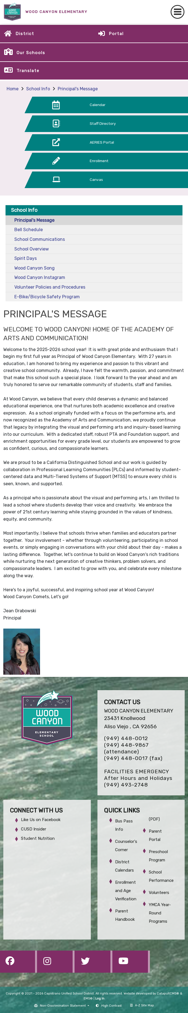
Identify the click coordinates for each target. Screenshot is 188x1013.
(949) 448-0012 (126, 738)
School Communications (39, 239)
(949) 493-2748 (126, 785)
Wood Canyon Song (34, 268)
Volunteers (159, 892)
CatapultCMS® (168, 993)
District (24, 33)
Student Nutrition (38, 838)
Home (12, 88)
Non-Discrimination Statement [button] (63, 1005)
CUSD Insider (33, 829)
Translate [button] (28, 70)
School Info (38, 88)
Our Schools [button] (31, 52)
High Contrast (111, 1005)
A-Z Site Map (142, 1005)
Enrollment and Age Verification (125, 890)
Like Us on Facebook (40, 819)
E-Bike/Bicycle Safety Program (47, 296)
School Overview (31, 249)
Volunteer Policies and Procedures (49, 287)
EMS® (88, 998)
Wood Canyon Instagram (39, 277)
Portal (116, 33)
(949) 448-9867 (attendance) (126, 748)
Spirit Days (25, 258)
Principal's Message (78, 88)
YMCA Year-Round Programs (160, 913)
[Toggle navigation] (177, 12)
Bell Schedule (28, 229)
